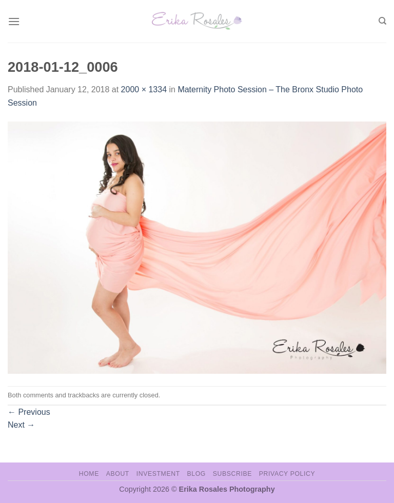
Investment (158, 473)
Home (89, 473)
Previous (29, 412)
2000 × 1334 (144, 89)
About (117, 473)
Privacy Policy (287, 473)
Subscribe (232, 473)
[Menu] (14, 21)
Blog (196, 473)
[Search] (382, 21)
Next (21, 424)
